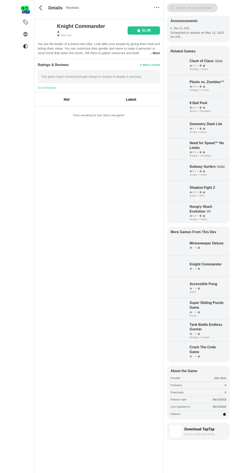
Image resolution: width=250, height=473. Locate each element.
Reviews (72, 8)
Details (55, 7)
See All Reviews (47, 87)
